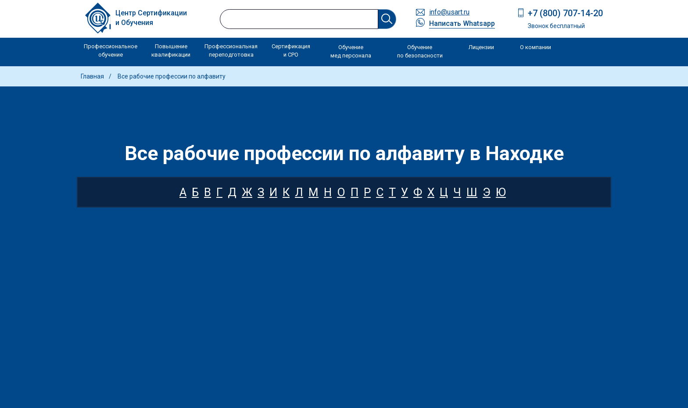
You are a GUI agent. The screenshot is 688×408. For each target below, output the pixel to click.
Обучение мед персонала (350, 51)
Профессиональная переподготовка (231, 50)
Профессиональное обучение (110, 50)
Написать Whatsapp (462, 23)
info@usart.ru (449, 12)
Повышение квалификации (170, 50)
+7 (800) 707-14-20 (565, 13)
